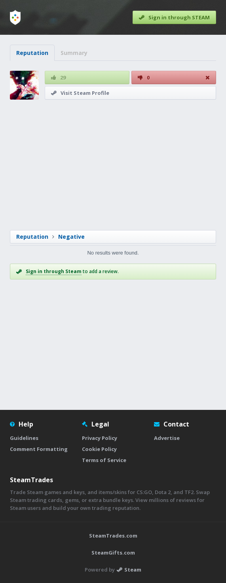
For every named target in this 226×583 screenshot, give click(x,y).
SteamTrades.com (113, 535)
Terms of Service (104, 460)
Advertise (167, 437)
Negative (71, 236)
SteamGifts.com (113, 552)
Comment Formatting (39, 449)
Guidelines (24, 437)
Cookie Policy (99, 449)
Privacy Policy (99, 437)
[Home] (15, 17)
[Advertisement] (113, 164)
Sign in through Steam (54, 271)
